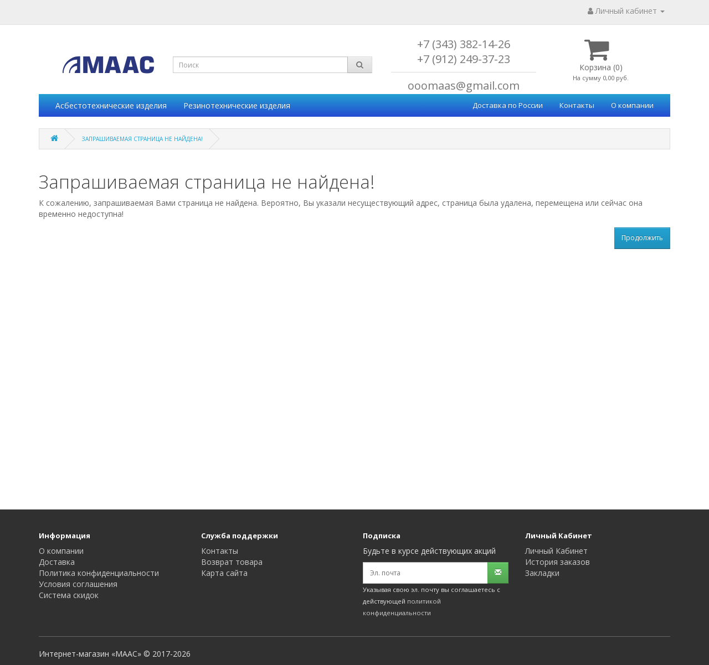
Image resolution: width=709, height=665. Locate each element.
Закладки (542, 573)
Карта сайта (224, 573)
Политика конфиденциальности (99, 573)
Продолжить (642, 237)
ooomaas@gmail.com (464, 85)
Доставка (57, 562)
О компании (632, 105)
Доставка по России (507, 105)
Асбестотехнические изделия (111, 105)
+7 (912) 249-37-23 (463, 58)
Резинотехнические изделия (236, 105)
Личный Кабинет (556, 550)
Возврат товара (232, 562)
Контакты (576, 105)
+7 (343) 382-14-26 (463, 44)
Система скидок (69, 595)
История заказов (557, 562)
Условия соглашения (78, 584)
